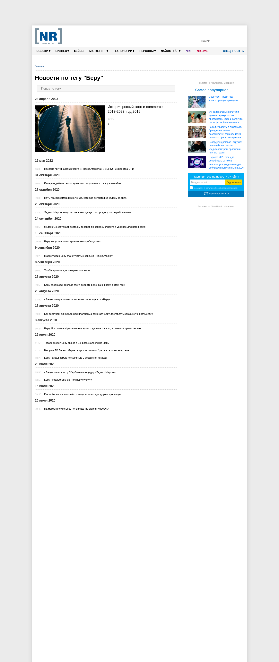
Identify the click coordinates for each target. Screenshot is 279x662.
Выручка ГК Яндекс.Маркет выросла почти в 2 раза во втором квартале (86, 350)
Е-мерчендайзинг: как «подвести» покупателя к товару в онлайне (82, 183)
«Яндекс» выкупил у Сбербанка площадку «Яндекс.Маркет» (80, 372)
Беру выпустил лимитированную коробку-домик (72, 241)
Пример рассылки (219, 193)
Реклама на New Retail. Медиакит (216, 83)
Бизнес (62, 51)
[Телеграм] (201, 30)
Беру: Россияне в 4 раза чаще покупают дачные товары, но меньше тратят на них (92, 328)
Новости (42, 51)
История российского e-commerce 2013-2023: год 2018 (135, 109)
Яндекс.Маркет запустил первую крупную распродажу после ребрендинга (87, 212)
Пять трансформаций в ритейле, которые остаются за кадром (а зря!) (85, 197)
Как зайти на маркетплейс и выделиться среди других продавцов (82, 394)
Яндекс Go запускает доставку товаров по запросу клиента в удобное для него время (94, 226)
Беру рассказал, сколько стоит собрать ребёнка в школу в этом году (84, 284)
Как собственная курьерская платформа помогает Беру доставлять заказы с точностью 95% (98, 313)
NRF (188, 51)
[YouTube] (224, 30)
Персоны (147, 51)
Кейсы (79, 51)
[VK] (209, 30)
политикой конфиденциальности (221, 188)
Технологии (123, 51)
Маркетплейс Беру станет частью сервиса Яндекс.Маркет (78, 255)
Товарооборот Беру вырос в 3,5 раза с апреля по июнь (76, 342)
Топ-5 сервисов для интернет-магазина (67, 270)
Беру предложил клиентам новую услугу (68, 379)
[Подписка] (239, 30)
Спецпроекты (232, 51)
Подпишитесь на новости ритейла (216, 176)
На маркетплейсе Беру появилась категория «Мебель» (76, 408)
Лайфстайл (170, 51)
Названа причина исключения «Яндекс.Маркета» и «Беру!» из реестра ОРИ (89, 168)
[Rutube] (231, 30)
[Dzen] (216, 30)
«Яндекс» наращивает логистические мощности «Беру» (77, 299)
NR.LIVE (202, 51)
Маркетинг (98, 51)
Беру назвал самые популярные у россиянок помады (75, 357)
